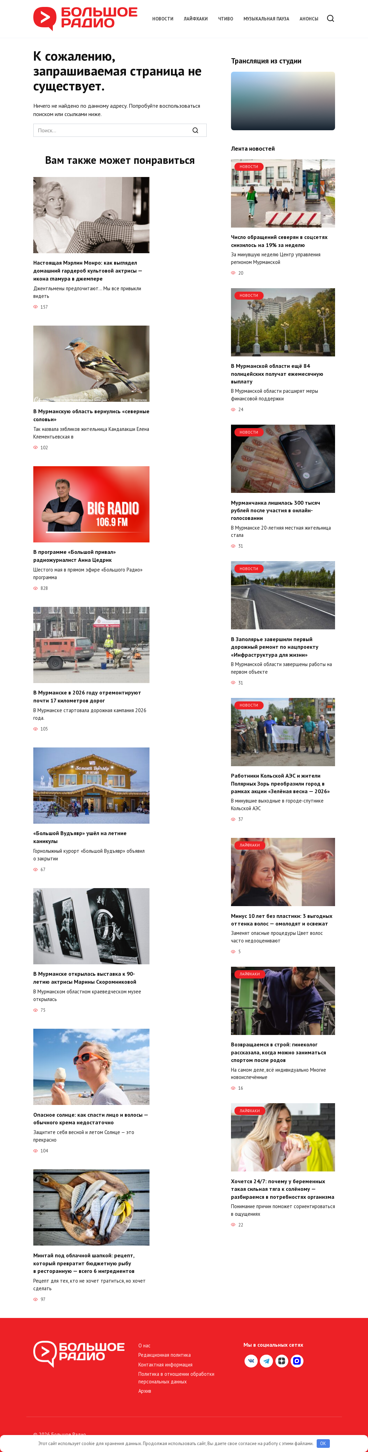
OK (323, 1443)
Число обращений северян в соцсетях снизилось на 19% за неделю (279, 240)
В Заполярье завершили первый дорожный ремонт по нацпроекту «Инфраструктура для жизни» (274, 646)
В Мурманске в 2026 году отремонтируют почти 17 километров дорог (87, 695)
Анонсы (309, 19)
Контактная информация (165, 1361)
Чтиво (225, 19)
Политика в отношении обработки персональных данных (176, 1374)
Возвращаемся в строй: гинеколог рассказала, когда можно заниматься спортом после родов (278, 1052)
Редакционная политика (164, 1351)
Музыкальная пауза (266, 19)
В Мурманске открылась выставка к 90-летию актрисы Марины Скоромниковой (84, 975)
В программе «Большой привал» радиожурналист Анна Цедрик (74, 554)
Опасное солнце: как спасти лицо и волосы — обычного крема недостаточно (90, 1115)
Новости (162, 19)
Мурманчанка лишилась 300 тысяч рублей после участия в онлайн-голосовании (275, 510)
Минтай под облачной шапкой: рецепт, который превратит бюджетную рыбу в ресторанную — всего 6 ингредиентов (84, 1260)
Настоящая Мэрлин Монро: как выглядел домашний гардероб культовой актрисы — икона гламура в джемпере (87, 270)
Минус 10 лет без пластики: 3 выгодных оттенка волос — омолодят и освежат (281, 919)
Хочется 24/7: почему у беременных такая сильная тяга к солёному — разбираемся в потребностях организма (282, 1188)
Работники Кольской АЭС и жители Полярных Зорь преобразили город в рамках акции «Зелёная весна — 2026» (280, 783)
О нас (144, 1342)
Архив (144, 1387)
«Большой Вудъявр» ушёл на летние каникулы (80, 835)
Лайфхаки (196, 19)
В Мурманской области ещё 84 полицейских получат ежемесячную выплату (277, 373)
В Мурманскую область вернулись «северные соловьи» (91, 414)
